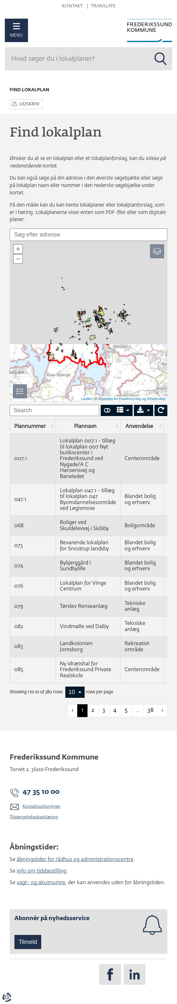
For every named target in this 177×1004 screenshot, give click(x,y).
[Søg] (77, 58)
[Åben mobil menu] (16, 30)
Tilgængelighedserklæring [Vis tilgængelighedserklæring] (34, 817)
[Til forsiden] (149, 30)
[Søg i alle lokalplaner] (160, 58)
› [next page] (162, 710)
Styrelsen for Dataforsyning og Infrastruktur (132, 399)
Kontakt (72, 6)
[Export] (143, 410)
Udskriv (29, 104)
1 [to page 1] (82, 710)
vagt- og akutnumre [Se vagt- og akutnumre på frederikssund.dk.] (41, 882)
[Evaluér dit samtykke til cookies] (7, 997)
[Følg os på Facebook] (110, 974)
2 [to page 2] (92, 710)
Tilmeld (28, 942)
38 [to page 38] (150, 710)
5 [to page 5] (126, 710)
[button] (18, 249)
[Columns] (123, 410)
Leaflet (86, 399)
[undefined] (54, 410)
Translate (103, 6)
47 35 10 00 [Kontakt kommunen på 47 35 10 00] (41, 791)
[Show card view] (107, 410)
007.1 (20, 458)
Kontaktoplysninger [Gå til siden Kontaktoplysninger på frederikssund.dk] (42, 806)
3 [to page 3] (103, 710)
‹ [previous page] (72, 710)
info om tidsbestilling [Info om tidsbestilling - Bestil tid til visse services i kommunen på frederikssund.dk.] (41, 871)
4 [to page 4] (114, 710)
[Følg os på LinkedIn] (134, 974)
